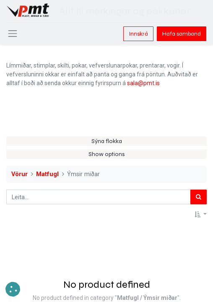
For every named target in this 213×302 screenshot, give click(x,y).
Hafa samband (181, 33)
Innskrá (138, 33)
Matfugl (47, 174)
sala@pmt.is (143, 83)
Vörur (19, 174)
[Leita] (198, 197)
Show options (106, 154)
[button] (201, 214)
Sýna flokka (106, 141)
